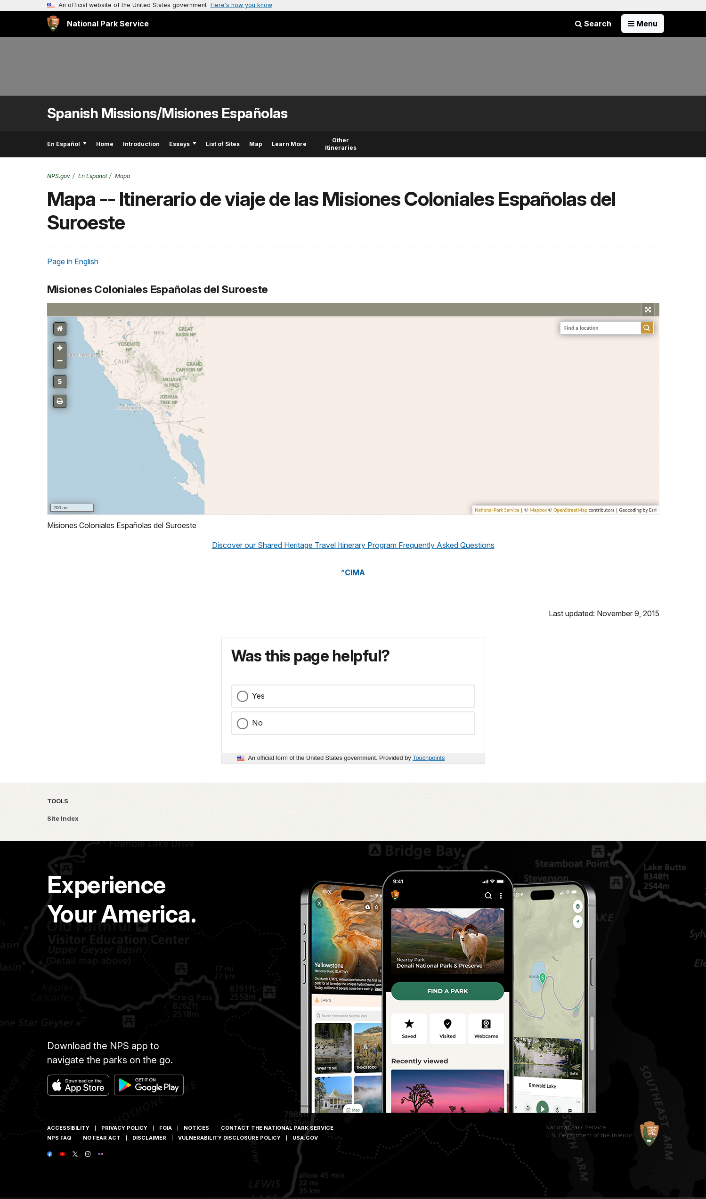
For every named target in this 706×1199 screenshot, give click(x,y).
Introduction (141, 143)
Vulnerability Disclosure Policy (229, 1137)
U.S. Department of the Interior (589, 1135)
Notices (196, 1128)
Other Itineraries (341, 144)
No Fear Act (102, 1137)
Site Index (63, 818)
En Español (67, 143)
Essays (182, 143)
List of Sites (223, 143)
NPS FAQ (59, 1137)
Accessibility (68, 1128)
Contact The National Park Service (277, 1128)
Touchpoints (429, 757)
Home (105, 143)
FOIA (165, 1128)
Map (255, 143)
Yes (258, 696)
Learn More (289, 143)
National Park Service (575, 1127)
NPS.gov (58, 175)
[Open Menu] (642, 23)
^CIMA (353, 572)
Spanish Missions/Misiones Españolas (167, 113)
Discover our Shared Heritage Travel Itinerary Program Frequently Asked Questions (353, 545)
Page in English (72, 261)
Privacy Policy (124, 1128)
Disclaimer (149, 1137)
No (257, 722)
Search (593, 23)
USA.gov (305, 1137)
